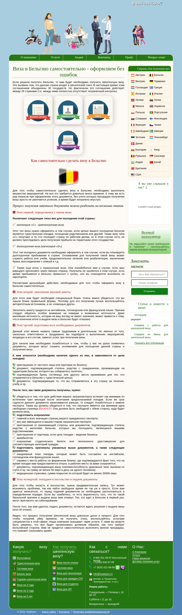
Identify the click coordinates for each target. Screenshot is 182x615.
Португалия (160, 112)
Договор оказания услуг (146, 561)
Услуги (55, 57)
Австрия (140, 75)
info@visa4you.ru (103, 574)
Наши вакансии (141, 558)
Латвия (139, 99)
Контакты (104, 57)
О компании (28, 57)
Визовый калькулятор (150, 235)
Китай (157, 162)
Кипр (157, 149)
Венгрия (140, 81)
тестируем (140, 315)
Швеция (158, 131)
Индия (139, 162)
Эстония (140, 137)
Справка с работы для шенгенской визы (149, 327)
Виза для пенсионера (69, 573)
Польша (140, 112)
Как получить (64, 547)
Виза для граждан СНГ (70, 578)
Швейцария (142, 131)
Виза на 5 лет (25, 596)
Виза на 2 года (25, 585)
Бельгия (158, 75)
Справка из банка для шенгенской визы (149, 336)
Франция (140, 124)
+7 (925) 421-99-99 (104, 567)
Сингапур (159, 155)
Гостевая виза (25, 568)
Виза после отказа (67, 562)
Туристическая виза (28, 563)
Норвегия (159, 106)
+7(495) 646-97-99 (103, 562)
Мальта (139, 106)
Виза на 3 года (25, 590)
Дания (139, 143)
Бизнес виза (24, 574)
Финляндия (160, 118)
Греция (158, 87)
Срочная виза (65, 567)
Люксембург (161, 137)
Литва (157, 99)
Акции (79, 57)
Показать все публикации (149, 343)
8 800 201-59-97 (147, 3)
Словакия (141, 118)
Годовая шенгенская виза (31, 579)
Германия (159, 81)
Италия (158, 93)
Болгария (140, 149)
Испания (140, 93)
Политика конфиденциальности (91, 611)
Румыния (140, 155)
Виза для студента (67, 583)
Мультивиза (24, 558)
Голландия (141, 87)
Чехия (157, 124)
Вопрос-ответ (156, 57)
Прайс (129, 57)
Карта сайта (49, 611)
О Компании (139, 551)
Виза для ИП (64, 589)
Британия (140, 168)
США (138, 174)
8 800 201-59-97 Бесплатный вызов (109, 559)
